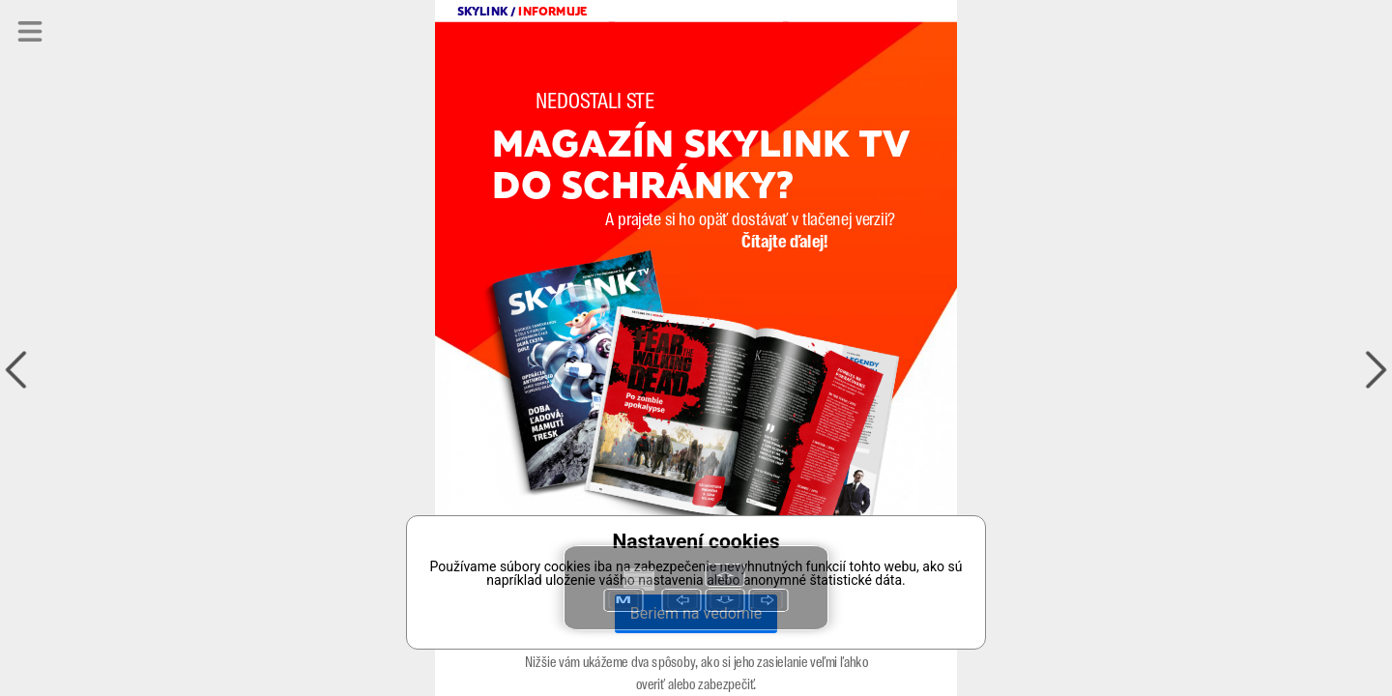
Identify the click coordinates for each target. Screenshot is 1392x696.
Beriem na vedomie (696, 613)
